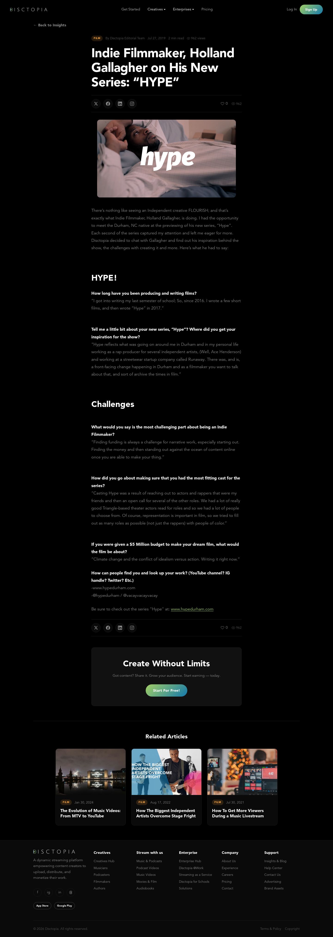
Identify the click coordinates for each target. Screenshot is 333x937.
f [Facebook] (37, 892)
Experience (230, 868)
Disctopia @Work (191, 868)
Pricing (207, 9)
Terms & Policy (270, 929)
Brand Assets (274, 888)
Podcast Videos (147, 868)
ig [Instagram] (48, 892)
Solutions (185, 888)
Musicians (101, 868)
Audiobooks (145, 888)
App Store (42, 905)
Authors (99, 888)
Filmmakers (102, 881)
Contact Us (272, 875)
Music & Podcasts (149, 861)
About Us (229, 861)
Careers (227, 875)
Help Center (273, 868)
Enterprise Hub (190, 861)
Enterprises (182, 9)
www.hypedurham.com (192, 609)
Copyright (292, 929)
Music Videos (146, 875)
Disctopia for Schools (194, 881)
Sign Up (311, 9)
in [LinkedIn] (59, 892)
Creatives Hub (104, 861)
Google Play (64, 905)
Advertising (272, 881)
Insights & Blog (275, 861)
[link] (91, 787)
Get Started (130, 9)
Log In (292, 9)
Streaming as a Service (195, 875)
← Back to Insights (49, 25)
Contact (227, 888)
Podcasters (102, 875)
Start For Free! (166, 690)
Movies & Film (146, 881)
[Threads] (71, 892)
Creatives (155, 9)
